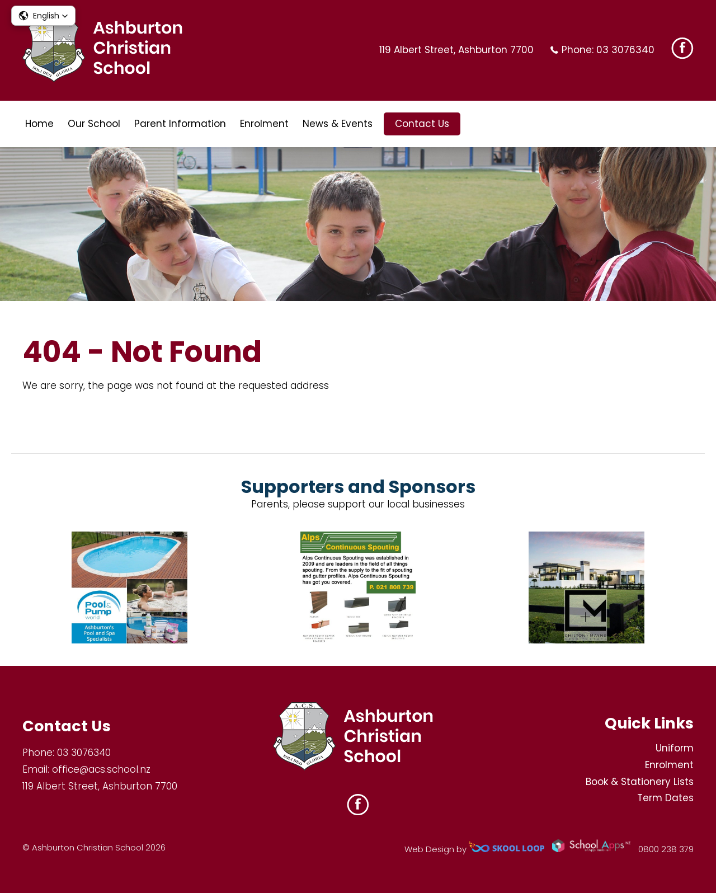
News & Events (338, 123)
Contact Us (422, 123)
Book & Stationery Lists (640, 781)
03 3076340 (625, 50)
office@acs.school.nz (101, 769)
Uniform (675, 748)
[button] (43, 16)
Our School (94, 123)
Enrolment (264, 123)
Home (39, 123)
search (477, 124)
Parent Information (180, 123)
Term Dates (665, 798)
